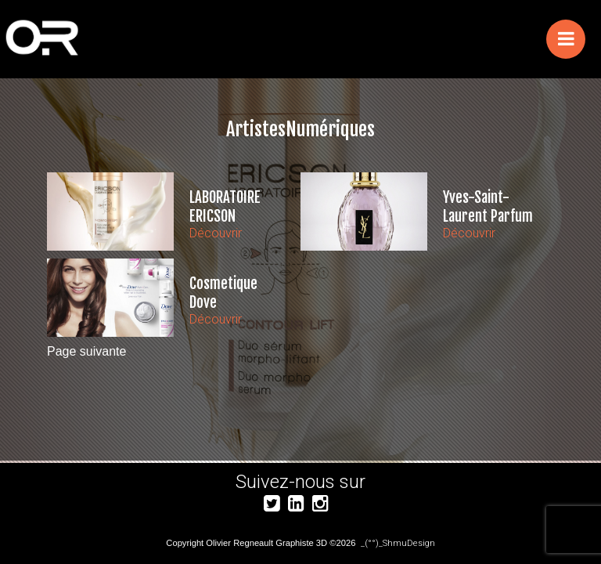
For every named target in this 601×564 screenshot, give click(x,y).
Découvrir (215, 233)
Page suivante (86, 351)
